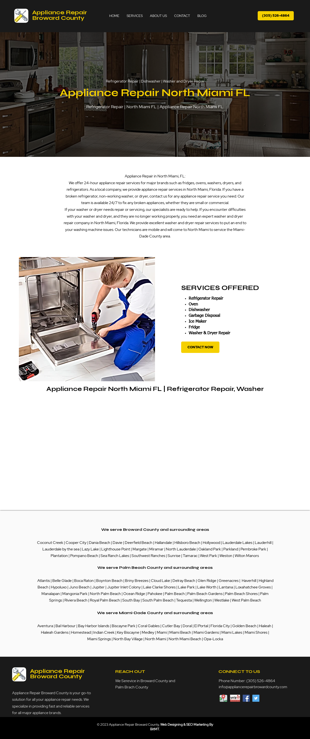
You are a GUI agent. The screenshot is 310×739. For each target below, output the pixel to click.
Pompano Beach (84, 555)
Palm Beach (175, 593)
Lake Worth (207, 587)
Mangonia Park (74, 593)
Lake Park (186, 587)
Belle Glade (62, 580)
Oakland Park (210, 549)
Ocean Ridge (134, 593)
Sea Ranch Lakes (115, 555)
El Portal (201, 625)
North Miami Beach (185, 638)
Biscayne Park (123, 625)
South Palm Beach (158, 600)
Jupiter (98, 587)
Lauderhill (263, 542)
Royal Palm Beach (105, 600)
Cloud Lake (160, 580)
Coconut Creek (50, 542)
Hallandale (164, 542)
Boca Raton (84, 580)
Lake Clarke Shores (159, 587)
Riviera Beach (75, 600)
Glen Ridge (207, 580)
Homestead (81, 632)
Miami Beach (180, 632)
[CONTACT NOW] (200, 347)
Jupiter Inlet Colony (124, 587)
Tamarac (190, 555)
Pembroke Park (253, 549)
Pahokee (155, 593)
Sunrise (174, 555)
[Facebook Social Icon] (246, 698)
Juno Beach (79, 587)
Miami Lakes (232, 632)
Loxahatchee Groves (253, 587)
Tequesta (184, 600)
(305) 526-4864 (260, 680)
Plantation (60, 555)
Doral (188, 625)
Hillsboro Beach (187, 542)
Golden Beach (244, 625)
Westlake (222, 600)
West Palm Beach (246, 600)
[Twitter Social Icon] (255, 698)
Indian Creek (104, 632)
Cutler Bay (171, 625)
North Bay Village (128, 638)
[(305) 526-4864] (276, 15)
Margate (139, 549)
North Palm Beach (106, 593)
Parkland (231, 549)
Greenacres (229, 580)
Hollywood (211, 542)
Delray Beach (183, 580)
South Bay (131, 600)
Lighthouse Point (115, 549)
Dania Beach (99, 542)
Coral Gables (149, 625)
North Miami (156, 638)
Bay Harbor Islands (93, 625)
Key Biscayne (128, 632)
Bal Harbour (65, 625)
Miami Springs (99, 638)
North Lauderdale (181, 549)
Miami (162, 632)
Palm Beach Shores (241, 593)
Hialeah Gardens (55, 632)
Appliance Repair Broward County (59, 15)
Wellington (203, 600)
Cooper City (76, 542)
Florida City (220, 625)
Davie (117, 542)
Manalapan (51, 593)
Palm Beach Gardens (205, 593)
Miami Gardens (206, 632)
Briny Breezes (136, 580)
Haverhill (249, 580)
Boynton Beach (109, 580)
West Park (208, 555)
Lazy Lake (90, 549)
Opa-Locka (213, 638)
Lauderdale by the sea (60, 549)
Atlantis (44, 580)
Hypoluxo (59, 587)
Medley (148, 632)
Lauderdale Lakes (237, 542)
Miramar (156, 549)
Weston (226, 555)
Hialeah (265, 625)
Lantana (226, 587)
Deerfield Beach (138, 542)
